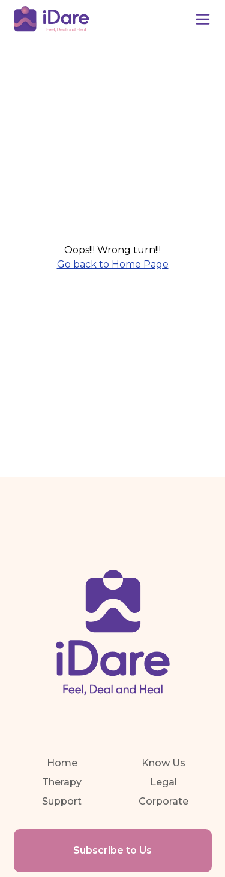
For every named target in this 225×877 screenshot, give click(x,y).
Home (62, 763)
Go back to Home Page (113, 264)
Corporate (163, 801)
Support (62, 801)
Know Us (163, 763)
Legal (163, 782)
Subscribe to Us (112, 850)
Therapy (62, 782)
